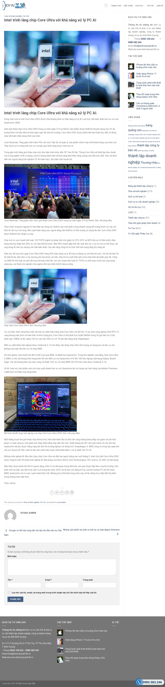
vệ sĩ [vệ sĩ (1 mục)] (139, 167)
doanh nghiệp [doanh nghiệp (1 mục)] (152, 135)
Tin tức (150, 6)
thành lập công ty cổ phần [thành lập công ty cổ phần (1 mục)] (145, 151)
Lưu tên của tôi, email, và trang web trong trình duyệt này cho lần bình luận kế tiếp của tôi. (54, 593)
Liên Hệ (159, 6)
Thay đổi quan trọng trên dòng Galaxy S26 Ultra (147, 95)
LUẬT (130, 212)
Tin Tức (26, 16)
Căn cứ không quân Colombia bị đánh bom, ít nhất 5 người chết (148, 106)
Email (48, 580)
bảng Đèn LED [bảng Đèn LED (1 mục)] (147, 131)
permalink (62, 502)
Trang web (88, 580)
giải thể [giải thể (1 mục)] (147, 138)
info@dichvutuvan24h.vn (145, 46)
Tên (10, 580)
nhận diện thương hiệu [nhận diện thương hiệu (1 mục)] (140, 142)
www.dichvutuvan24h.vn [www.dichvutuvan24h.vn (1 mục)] (149, 167)
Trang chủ (116, 6)
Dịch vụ (139, 5)
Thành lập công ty (136, 217)
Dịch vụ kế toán (135, 196)
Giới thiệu (128, 6)
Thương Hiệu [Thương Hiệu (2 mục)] (149, 162)
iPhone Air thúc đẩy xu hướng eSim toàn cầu (147, 66)
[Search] (106, 6)
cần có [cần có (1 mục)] (145, 135)
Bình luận (12, 556)
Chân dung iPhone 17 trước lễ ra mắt (146, 75)
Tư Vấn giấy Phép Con (138, 233)
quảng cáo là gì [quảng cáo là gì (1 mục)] (153, 142)
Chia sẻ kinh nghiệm (13, 16)
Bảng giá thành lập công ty (140, 186)
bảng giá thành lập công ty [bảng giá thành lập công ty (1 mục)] (136, 126)
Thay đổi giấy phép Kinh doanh (142, 223)
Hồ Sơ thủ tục (134, 207)
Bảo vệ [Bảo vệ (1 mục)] (154, 131)
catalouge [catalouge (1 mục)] (131, 135)
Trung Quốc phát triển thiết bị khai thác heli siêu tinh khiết (148, 85)
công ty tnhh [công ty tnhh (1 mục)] (139, 135)
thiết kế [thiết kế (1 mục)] (134, 146)
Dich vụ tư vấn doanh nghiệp (141, 202)
